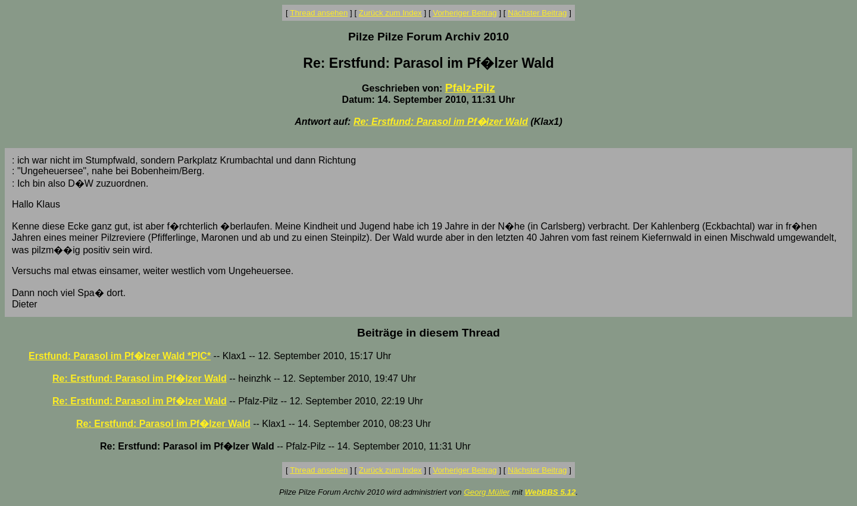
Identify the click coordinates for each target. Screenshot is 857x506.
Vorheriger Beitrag (464, 12)
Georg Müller (486, 492)
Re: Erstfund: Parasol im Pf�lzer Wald (441, 122)
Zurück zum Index (390, 12)
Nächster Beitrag (537, 12)
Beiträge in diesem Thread (428, 332)
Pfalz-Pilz (470, 87)
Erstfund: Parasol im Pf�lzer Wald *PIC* (120, 356)
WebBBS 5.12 (550, 492)
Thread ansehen (319, 12)
